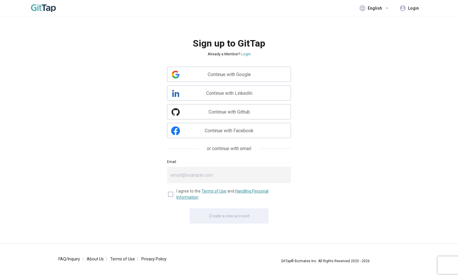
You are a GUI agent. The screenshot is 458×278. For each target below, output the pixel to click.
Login (246, 54)
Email (171, 162)
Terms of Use (214, 191)
